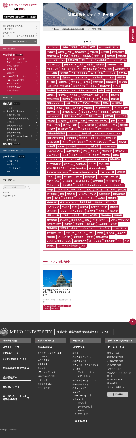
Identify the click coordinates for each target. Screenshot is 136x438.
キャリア (95, 151)
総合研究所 (8, 29)
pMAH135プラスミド (56, 168)
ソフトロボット (103, 228)
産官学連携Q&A (14, 87)
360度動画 (52, 194)
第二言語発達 (53, 99)
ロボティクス (87, 228)
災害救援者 (71, 138)
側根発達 (99, 202)
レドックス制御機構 (98, 60)
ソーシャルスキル (115, 64)
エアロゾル (73, 133)
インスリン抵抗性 (118, 60)
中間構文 (79, 224)
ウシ (120, 241)
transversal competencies (84, 172)
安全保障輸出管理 (15, 129)
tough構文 (102, 224)
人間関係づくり (122, 69)
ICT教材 (101, 198)
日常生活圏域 (118, 52)
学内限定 (11, 139)
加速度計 (51, 146)
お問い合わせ (13, 90)
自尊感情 (100, 64)
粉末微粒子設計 (88, 129)
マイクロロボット (103, 108)
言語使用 (77, 99)
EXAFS (121, 120)
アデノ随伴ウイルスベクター (107, 133)
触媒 (113, 120)
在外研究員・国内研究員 (18, 118)
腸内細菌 (116, 112)
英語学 (114, 224)
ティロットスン (54, 159)
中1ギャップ (52, 69)
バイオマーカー (80, 77)
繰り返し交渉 (97, 73)
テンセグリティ (120, 228)
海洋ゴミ (75, 82)
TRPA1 (50, 176)
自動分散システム (55, 232)
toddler (61, 146)
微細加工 (105, 112)
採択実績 (11, 164)
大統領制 (124, 125)
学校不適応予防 (90, 69)
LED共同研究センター (17, 76)
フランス (84, 146)
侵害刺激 (121, 172)
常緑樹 (65, 47)
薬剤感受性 (115, 159)
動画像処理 (73, 60)
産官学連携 (13, 55)
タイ (73, 90)
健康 (62, 194)
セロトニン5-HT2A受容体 (58, 86)
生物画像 (122, 56)
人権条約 (103, 211)
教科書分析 (52, 202)
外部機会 (123, 73)
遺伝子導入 (76, 220)
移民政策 (114, 211)
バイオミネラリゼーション (59, 241)
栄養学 (90, 237)
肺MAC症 (68, 163)
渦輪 (69, 52)
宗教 (101, 90)
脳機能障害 (78, 237)
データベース (14, 156)
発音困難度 (68, 198)
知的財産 (11, 73)
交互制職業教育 (73, 151)
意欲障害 (122, 232)
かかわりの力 (106, 69)
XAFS (57, 125)
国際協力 (51, 245)
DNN (74, 207)
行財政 (65, 56)
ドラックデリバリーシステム (111, 129)
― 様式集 (79, 402)
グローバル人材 (107, 172)
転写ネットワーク (99, 207)
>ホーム (6, 192)
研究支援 (11, 104)
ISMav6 (92, 163)
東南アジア (84, 90)
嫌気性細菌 (109, 241)
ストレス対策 (53, 142)
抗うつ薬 (123, 82)
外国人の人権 (53, 215)
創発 (68, 103)
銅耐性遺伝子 (80, 241)
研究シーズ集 (13, 161)
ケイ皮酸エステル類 (73, 176)
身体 (108, 90)
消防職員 (83, 138)
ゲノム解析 (104, 163)
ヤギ (127, 241)
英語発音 (112, 198)
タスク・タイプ (92, 99)
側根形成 (84, 207)
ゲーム (82, 116)
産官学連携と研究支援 (13, 25)
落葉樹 (74, 47)
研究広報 (11, 122)
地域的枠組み (53, 56)
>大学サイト (8, 196)
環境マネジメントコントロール (100, 189)
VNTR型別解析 (54, 163)
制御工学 (70, 232)
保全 (83, 120)
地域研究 (62, 95)
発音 (49, 198)
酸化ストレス (70, 64)
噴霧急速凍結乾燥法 (56, 133)
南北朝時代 (117, 103)
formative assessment (58, 172)
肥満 (81, 64)
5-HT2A (116, 86)
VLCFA (65, 207)
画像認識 (87, 56)
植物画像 (111, 56)
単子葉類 (121, 77)
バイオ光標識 (97, 77)
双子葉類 (51, 82)
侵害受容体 (90, 176)
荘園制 (76, 103)
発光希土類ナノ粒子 (90, 95)
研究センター (9, 32)
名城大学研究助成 (15, 111)
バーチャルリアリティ (109, 47)
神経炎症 (51, 237)
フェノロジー (53, 47)
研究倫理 (11, 144)
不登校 (92, 116)
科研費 (10, 108)
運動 (83, 60)
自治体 (65, 215)
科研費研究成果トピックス (15, 359)
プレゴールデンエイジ (99, 142)
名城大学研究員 (14, 115)
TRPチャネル (53, 181)
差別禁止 (75, 215)
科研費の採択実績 (115, 357)
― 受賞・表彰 (81, 376)
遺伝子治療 (86, 133)
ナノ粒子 (51, 129)
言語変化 (64, 228)
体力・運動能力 (78, 142)
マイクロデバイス (100, 220)
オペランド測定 (70, 125)
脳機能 (100, 232)
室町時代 (87, 103)
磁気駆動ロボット (70, 112)
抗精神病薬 (98, 82)
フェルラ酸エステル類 (108, 176)
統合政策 (91, 211)
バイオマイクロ (121, 108)
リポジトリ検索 (114, 387)
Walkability (104, 194)
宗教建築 (118, 215)
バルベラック (53, 155)
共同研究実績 (13, 66)
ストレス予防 (64, 237)
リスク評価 (67, 185)
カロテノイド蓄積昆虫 (68, 245)
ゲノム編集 (67, 181)
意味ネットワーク (55, 103)
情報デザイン (70, 116)
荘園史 (106, 103)
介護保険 (94, 52)
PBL (100, 116)
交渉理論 (64, 73)
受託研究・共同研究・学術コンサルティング (17, 61)
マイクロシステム (89, 112)
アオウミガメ (53, 185)
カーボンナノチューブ (98, 120)
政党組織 (103, 125)
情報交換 (66, 99)
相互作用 (115, 95)
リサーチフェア (14, 168)
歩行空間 (122, 189)
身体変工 (51, 95)
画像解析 (114, 207)
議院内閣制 (98, 181)
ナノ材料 (110, 77)
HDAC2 (86, 82)
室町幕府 (77, 108)
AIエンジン (107, 151)
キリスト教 (94, 155)
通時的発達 (52, 228)
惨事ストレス (97, 138)
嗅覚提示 (51, 52)
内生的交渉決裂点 (79, 73)
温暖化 (93, 47)
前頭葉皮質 (105, 86)
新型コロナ (111, 138)
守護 (67, 108)
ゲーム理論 (52, 73)
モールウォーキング (87, 194)
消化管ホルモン (83, 181)
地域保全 (73, 120)
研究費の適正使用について (19, 125)
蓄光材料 (66, 77)
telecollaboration (78, 168)
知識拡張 (115, 99)
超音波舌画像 (119, 194)
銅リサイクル (95, 241)
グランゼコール (109, 146)
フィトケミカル (54, 64)
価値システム (77, 189)
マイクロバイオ (54, 116)
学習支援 (51, 120)
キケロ (65, 155)
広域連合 (105, 52)
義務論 (116, 155)
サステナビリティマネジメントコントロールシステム (99, 185)
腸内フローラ (53, 112)
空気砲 (61, 52)
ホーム (56, 29)
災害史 (97, 103)
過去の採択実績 (114, 365)
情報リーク (99, 56)
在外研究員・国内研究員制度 (85, 365)
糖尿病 (90, 64)
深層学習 (75, 56)
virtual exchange (97, 168)
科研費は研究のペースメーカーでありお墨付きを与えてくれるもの (57, 292)
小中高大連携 (85, 202)
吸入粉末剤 (63, 129)
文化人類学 (63, 90)
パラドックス (62, 189)
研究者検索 (112, 383)
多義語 (105, 99)
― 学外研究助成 (82, 406)
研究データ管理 (14, 132)
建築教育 (109, 116)
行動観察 (72, 146)
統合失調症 (111, 82)
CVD (49, 125)
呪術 (94, 90)
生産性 (84, 47)
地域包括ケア (81, 52)
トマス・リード (78, 155)
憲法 (85, 215)
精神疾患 (110, 232)
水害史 (59, 108)
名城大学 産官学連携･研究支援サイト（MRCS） (84, 331)
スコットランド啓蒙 (73, 159)
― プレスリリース (83, 372)
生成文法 (68, 224)
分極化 (114, 125)
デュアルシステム (55, 151)
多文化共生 (52, 211)
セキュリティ (121, 151)
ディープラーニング (56, 60)
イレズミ (117, 90)
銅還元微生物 (102, 237)
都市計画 (62, 120)
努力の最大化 (53, 77)
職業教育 (95, 146)
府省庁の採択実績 (115, 361)
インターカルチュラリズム (72, 211)
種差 (59, 176)
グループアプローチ (70, 69)
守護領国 (88, 108)
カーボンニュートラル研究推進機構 (19, 36)
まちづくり (121, 116)
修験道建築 (52, 220)
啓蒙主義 (106, 155)
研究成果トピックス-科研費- (73, 29)
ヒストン (93, 86)
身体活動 (123, 142)
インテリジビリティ (86, 198)
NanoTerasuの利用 (15, 80)
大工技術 (64, 220)
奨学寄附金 (12, 69)
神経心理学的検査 (55, 138)
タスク (105, 95)
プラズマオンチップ (120, 220)
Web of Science (20, 41)
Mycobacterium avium (96, 159)
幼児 (114, 142)
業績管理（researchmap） (19, 136)
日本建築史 (106, 215)
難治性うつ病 (79, 86)
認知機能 (51, 90)
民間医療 (73, 95)
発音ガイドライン (68, 202)
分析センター (13, 83)
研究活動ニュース (11, 353)
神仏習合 (94, 215)
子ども (65, 142)
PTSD (91, 232)
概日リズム (111, 202)
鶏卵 (83, 245)
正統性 (50, 189)
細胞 (87, 220)
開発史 (50, 108)
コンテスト (111, 73)
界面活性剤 (63, 82)
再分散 (74, 129)
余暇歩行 (71, 194)
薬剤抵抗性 (81, 163)
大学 (85, 151)
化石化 (57, 198)
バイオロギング (113, 181)
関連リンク (12, 171)
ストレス (81, 232)
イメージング (53, 207)
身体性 (74, 228)
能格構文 (91, 224)
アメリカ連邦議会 (88, 125)
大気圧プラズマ (54, 224)
